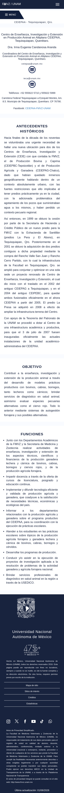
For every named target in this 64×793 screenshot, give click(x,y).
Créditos (32, 697)
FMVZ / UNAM (11, 4)
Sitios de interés (32, 691)
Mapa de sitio (32, 685)
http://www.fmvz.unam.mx (22, 782)
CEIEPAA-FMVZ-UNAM (38, 108)
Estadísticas (32, 703)
